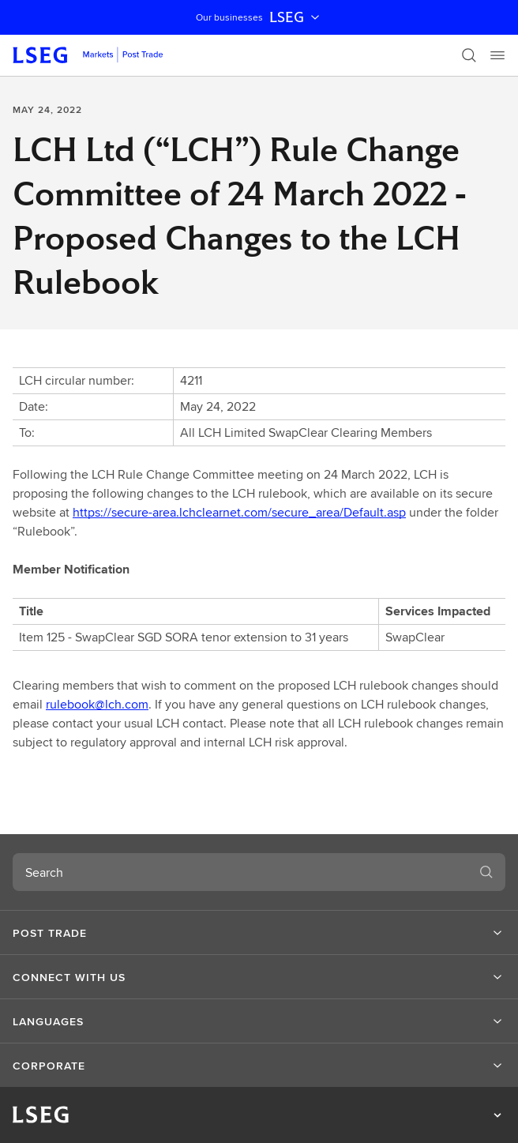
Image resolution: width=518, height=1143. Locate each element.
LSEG (296, 17)
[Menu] (497, 55)
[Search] (469, 55)
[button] (259, 933)
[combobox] (240, 872)
